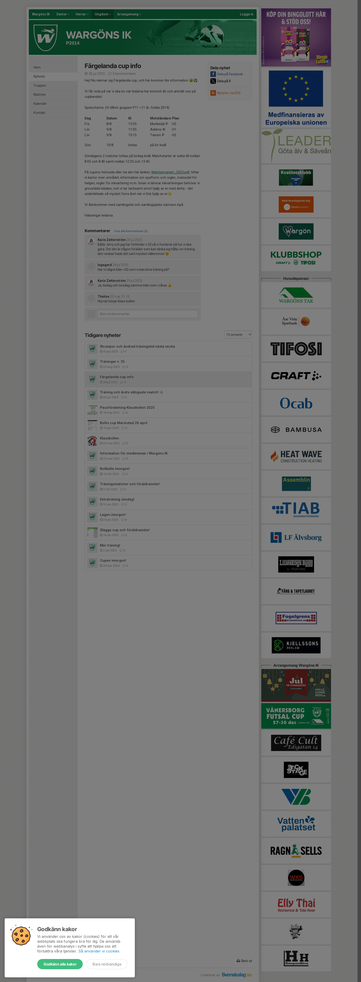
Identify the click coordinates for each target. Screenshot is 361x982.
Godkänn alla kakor (59, 964)
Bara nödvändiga (107, 964)
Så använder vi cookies (98, 951)
